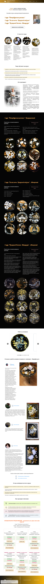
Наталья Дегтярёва (12, 364)
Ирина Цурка (16, 445)
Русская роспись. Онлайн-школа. (23, 476)
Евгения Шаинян (16, 405)
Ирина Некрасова (16, 424)
